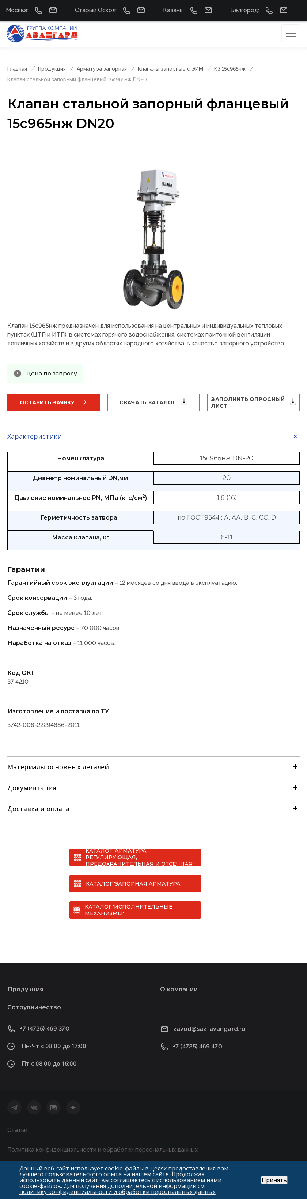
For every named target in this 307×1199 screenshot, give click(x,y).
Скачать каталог (148, 402)
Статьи (17, 1129)
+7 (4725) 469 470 (197, 1046)
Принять (274, 1180)
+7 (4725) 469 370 (44, 1028)
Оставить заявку (47, 402)
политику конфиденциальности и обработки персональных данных (117, 1192)
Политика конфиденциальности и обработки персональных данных (102, 1149)
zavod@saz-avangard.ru (209, 1028)
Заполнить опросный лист (248, 402)
